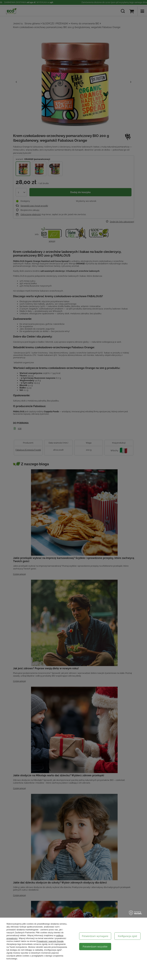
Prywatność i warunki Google (50, 941)
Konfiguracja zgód (127, 936)
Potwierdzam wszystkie (95, 946)
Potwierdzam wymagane (95, 936)
